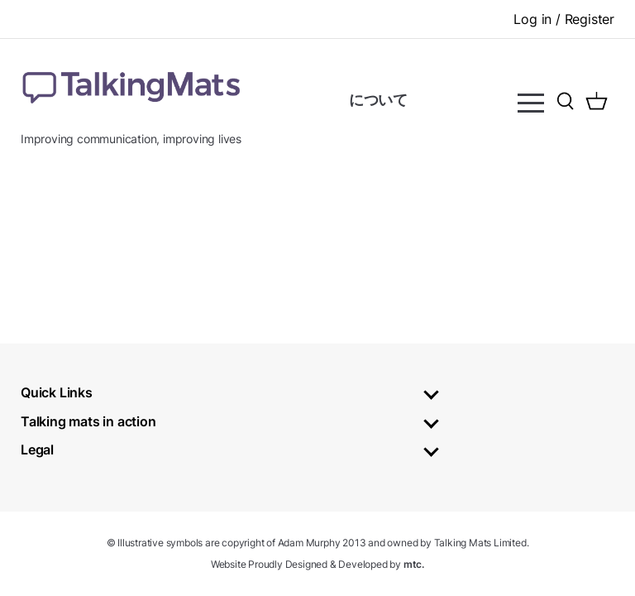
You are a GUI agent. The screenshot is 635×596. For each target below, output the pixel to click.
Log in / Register (563, 19)
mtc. (413, 564)
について (378, 99)
